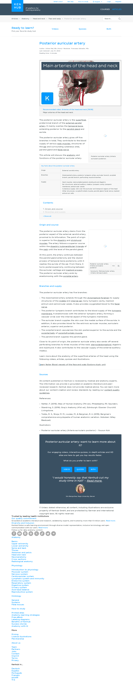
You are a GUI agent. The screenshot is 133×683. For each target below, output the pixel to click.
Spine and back (19, 548)
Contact (15, 654)
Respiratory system (21, 583)
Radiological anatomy (22, 561)
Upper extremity (20, 544)
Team (14, 647)
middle (62, 301)
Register (118, 1)
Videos (55, 29)
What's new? (58, 1)
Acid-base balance (20, 590)
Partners (16, 649)
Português (17, 673)
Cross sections (19, 559)
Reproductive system (22, 592)
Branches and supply (55, 212)
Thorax (15, 550)
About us (16, 643)
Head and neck (39, 19)
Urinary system (19, 587)
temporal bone (75, 126)
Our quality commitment (24, 518)
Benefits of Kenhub (21, 622)
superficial (81, 120)
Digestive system (20, 585)
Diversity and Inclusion (23, 523)
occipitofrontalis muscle (70, 333)
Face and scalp (55, 19)
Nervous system (20, 574)
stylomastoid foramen (98, 298)
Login (109, 1)
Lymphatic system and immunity (28, 579)
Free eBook (17, 617)
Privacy (15, 660)
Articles (116, 9)
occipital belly (48, 333)
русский (15, 677)
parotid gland (73, 129)
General (15, 600)
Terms (15, 658)
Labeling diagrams (21, 619)
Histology (16, 596)
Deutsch (16, 669)
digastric (61, 240)
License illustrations (21, 637)
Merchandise (18, 639)
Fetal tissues (18, 605)
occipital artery (70, 276)
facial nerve (63, 150)
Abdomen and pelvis (22, 553)
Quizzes (82, 29)
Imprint (15, 656)
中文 (13, 680)
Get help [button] (70, 1)
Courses (105, 9)
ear (45, 147)
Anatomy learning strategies (26, 615)
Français (16, 675)
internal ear (76, 301)
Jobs (14, 651)
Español (15, 671)
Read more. (94, 481)
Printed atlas (18, 613)
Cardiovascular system (23, 576)
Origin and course (54, 209)
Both (109, 29)
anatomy (71, 155)
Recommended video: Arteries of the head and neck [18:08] (68, 109)
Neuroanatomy (19, 557)
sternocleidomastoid (101, 345)
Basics (15, 541)
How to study (83, 1)
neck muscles (63, 144)
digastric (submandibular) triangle (67, 246)
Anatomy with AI (20, 626)
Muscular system (20, 572)
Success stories (19, 624)
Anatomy (25, 19)
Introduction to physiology (25, 570)
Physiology (17, 566)
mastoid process (74, 270)
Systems (16, 602)
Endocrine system (20, 581)
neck (45, 249)
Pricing (15, 634)
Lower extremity (20, 546)
